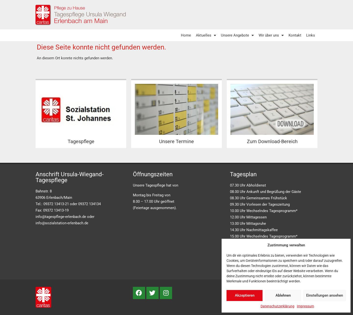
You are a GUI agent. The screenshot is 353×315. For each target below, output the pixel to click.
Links (310, 35)
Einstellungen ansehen (324, 295)
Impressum (305, 306)
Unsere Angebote (237, 35)
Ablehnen (283, 295)
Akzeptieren (244, 295)
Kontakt (295, 35)
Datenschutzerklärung (277, 306)
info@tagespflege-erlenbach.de (61, 216)
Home (186, 35)
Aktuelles (206, 35)
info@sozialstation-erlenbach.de (62, 223)
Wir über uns (271, 35)
